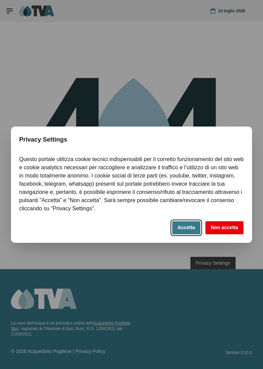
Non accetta (224, 227)
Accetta (186, 227)
